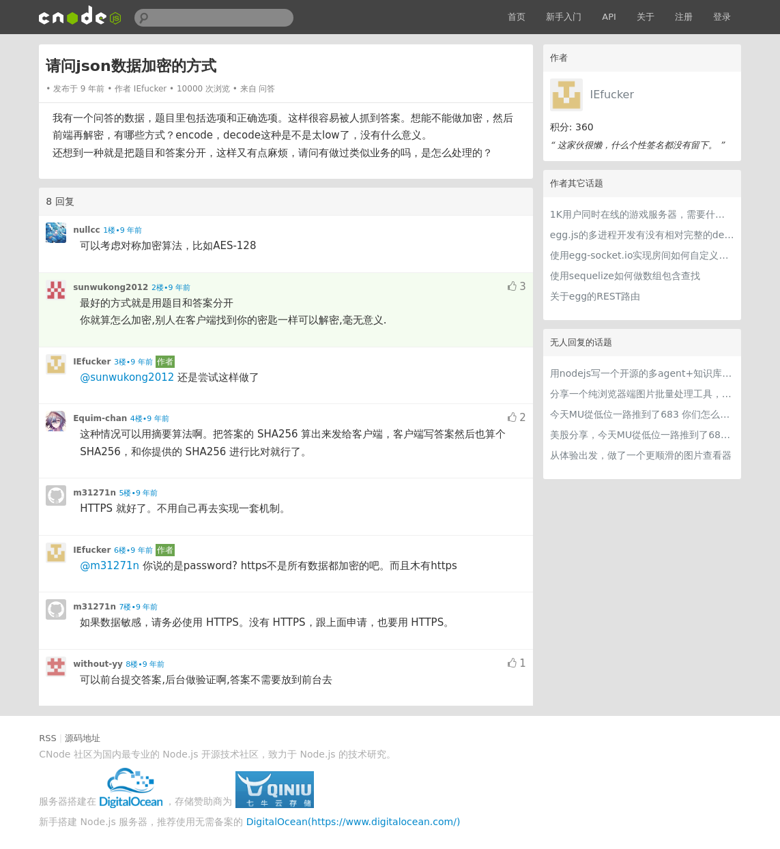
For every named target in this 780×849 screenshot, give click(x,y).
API (609, 17)
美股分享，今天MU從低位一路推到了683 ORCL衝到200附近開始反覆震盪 (642, 434)
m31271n (94, 493)
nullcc (86, 230)
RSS (48, 738)
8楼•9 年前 (145, 664)
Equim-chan (100, 418)
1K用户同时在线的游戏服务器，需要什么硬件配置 (642, 214)
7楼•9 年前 (138, 607)
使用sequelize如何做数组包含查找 (625, 275)
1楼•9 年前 (122, 230)
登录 (722, 17)
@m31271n (109, 566)
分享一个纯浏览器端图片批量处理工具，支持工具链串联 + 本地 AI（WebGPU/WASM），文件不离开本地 (642, 393)
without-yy (98, 664)
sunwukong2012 (110, 287)
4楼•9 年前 (149, 418)
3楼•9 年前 (133, 362)
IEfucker (612, 94)
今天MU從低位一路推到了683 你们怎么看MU (642, 414)
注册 (684, 17)
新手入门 (563, 17)
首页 (516, 17)
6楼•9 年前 (133, 550)
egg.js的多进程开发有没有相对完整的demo (642, 234)
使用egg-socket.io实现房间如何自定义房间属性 (642, 255)
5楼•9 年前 (138, 493)
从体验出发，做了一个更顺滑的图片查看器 (641, 455)
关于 (645, 17)
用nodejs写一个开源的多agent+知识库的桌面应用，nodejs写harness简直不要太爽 (642, 373)
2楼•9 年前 (170, 287)
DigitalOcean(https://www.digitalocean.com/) (353, 821)
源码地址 (82, 738)
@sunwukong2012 (127, 377)
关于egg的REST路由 (595, 296)
